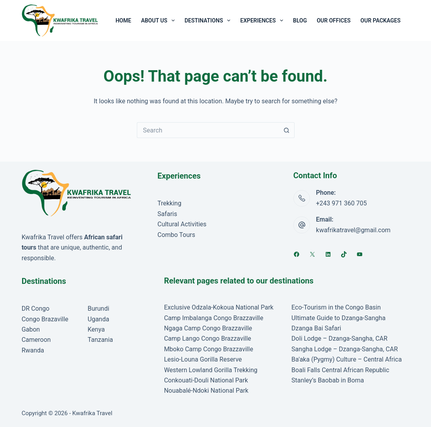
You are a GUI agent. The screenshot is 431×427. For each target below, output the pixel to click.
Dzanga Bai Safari (316, 328)
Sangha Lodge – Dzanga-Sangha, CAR (344, 349)
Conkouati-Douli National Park (206, 380)
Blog (300, 20)
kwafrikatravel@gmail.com (353, 230)
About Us (159, 20)
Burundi (98, 308)
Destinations (209, 20)
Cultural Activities (181, 224)
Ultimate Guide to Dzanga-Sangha (338, 318)
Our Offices (334, 20)
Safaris (167, 214)
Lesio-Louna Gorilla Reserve (203, 359)
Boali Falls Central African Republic (340, 370)
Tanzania (100, 339)
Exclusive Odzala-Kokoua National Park (219, 307)
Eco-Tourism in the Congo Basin (336, 307)
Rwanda (33, 350)
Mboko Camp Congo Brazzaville (208, 349)
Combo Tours (176, 235)
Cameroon (36, 339)
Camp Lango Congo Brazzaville (207, 338)
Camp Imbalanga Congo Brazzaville (213, 318)
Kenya (96, 329)
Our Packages (380, 20)
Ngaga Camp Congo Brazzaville (208, 328)
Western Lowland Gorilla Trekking (210, 370)
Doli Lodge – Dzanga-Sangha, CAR (339, 338)
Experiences (263, 20)
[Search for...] (208, 130)
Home (123, 20)
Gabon (31, 329)
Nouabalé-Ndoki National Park (206, 390)
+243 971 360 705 (341, 203)
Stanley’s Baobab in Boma (327, 380)
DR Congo (36, 308)
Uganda (98, 319)
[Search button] (287, 130)
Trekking (169, 203)
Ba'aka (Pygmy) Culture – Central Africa (346, 359)
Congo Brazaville (45, 319)
